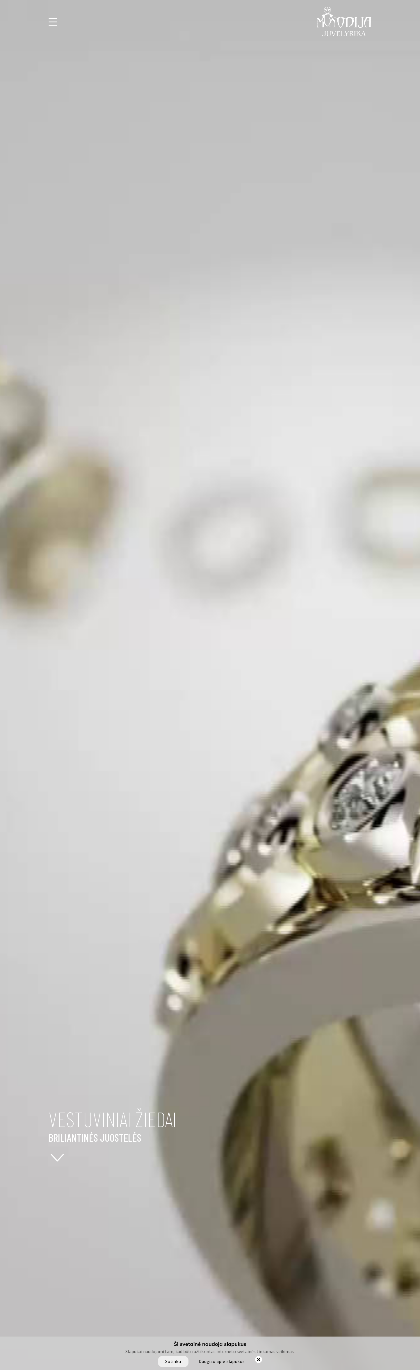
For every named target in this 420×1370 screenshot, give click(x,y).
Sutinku (173, 1361)
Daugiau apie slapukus (222, 1361)
